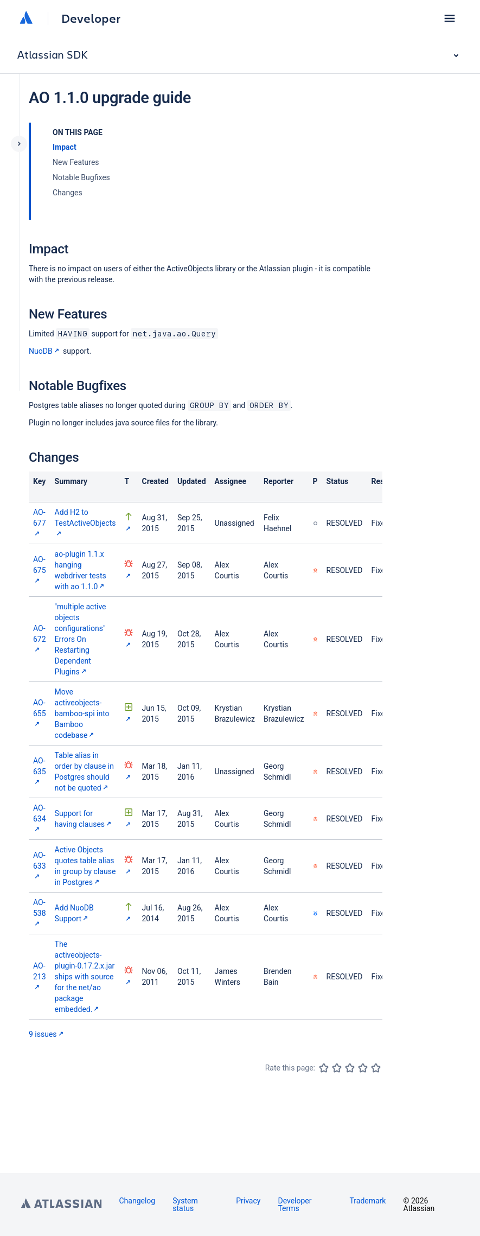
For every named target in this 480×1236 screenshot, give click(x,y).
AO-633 (39, 866)
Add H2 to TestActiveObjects (85, 523)
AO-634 (39, 818)
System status (184, 1204)
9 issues (47, 1034)
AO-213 (39, 976)
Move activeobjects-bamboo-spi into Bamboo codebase (82, 713)
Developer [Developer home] (90, 18)
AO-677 (39, 523)
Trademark (367, 1200)
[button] (450, 18)
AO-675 (39, 570)
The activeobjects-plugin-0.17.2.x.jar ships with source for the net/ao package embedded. (85, 977)
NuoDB (45, 351)
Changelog (137, 1200)
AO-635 (39, 771)
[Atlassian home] (26, 18)
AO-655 (39, 713)
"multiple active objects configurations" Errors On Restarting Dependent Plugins (80, 639)
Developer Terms (294, 1204)
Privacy (248, 1200)
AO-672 (39, 639)
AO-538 (39, 913)
